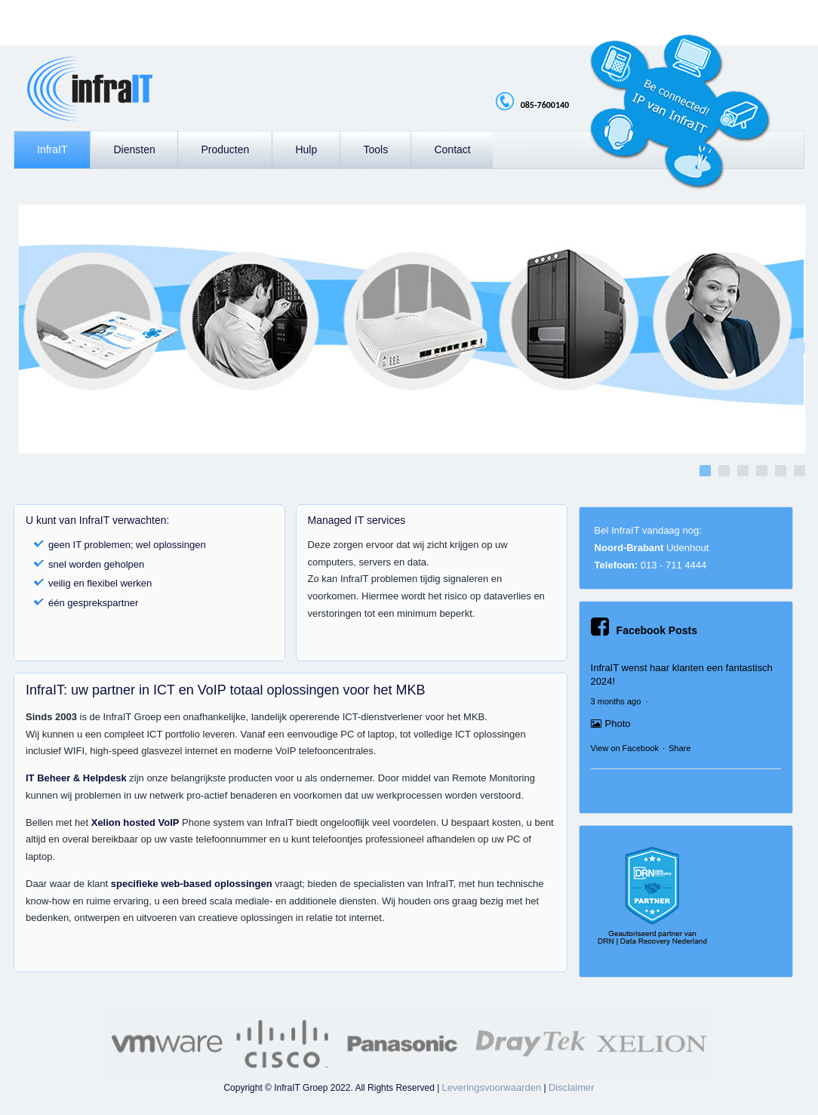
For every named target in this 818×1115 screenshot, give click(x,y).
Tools (375, 149)
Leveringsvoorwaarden (492, 1087)
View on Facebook (625, 748)
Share (679, 748)
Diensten (134, 149)
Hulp (306, 149)
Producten (225, 149)
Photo (611, 723)
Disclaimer (572, 1087)
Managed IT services (357, 520)
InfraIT (52, 149)
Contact (452, 149)
